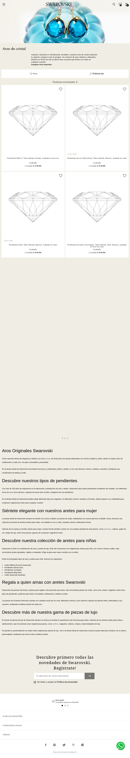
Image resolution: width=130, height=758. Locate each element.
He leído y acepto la (56, 682)
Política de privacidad (67, 682)
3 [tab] (67, 705)
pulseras (107, 529)
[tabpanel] (65, 701)
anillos (55, 624)
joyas (48, 459)
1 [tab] (62, 705)
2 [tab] (65, 705)
